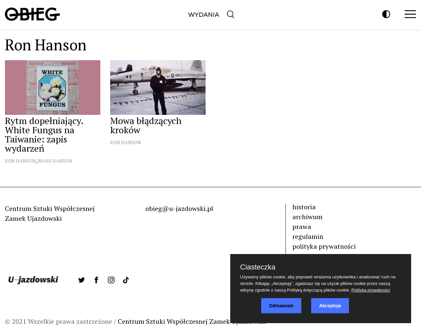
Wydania (203, 14)
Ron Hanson (20, 161)
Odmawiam (281, 305)
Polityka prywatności (370, 290)
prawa (301, 226)
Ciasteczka (258, 267)
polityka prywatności (324, 246)
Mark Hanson (55, 161)
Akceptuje (330, 305)
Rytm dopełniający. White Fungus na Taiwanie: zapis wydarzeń (44, 134)
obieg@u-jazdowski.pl (179, 208)
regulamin (307, 236)
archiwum (307, 216)
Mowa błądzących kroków (146, 125)
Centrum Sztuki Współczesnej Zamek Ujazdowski (192, 321)
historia (304, 206)
